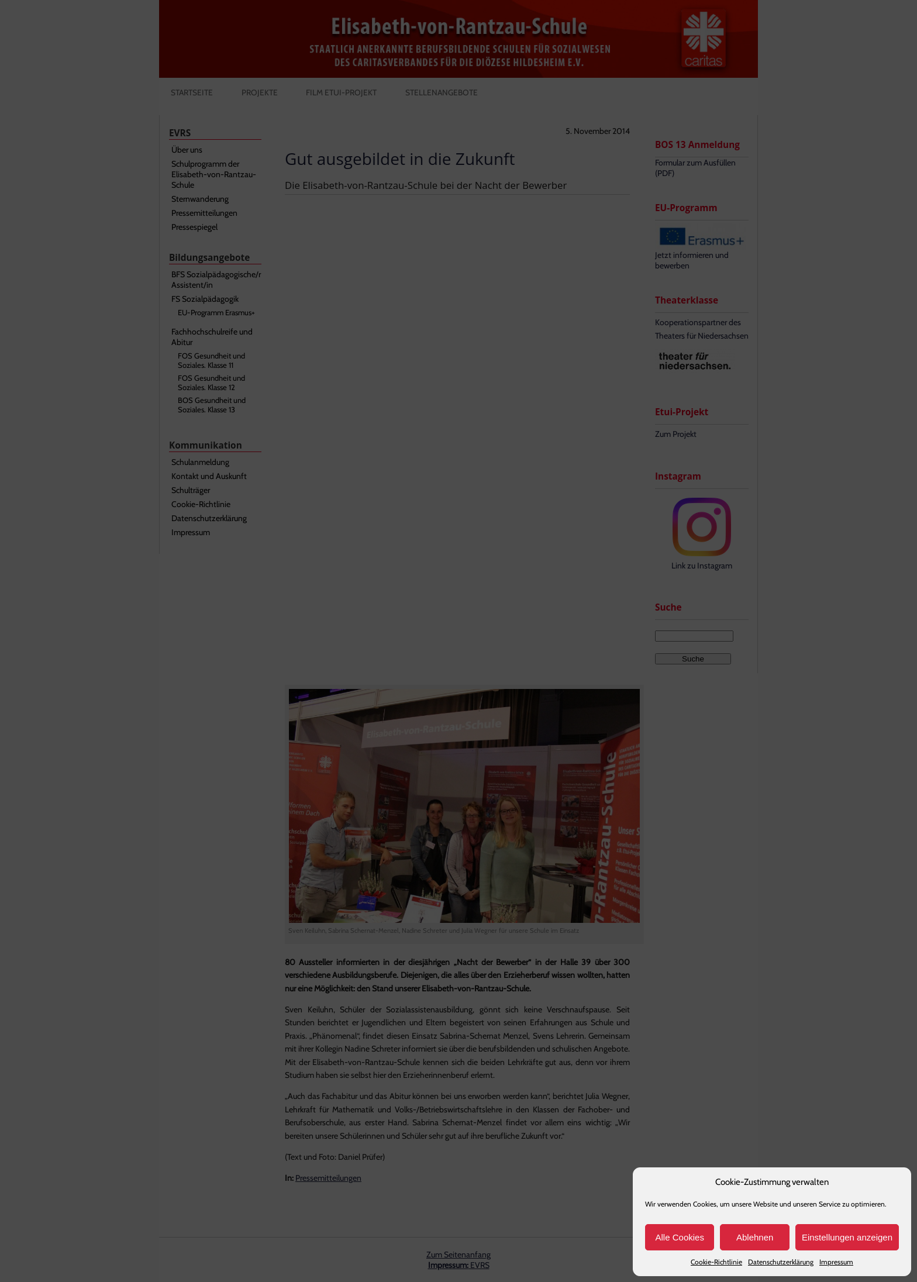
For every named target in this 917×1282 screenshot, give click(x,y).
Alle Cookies (680, 1237)
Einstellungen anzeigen (847, 1237)
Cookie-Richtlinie (716, 1261)
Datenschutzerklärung (780, 1261)
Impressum (836, 1261)
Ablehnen (754, 1237)
